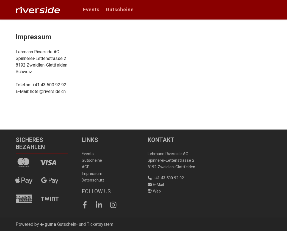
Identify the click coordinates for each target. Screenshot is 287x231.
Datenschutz (93, 180)
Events (91, 9)
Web (154, 191)
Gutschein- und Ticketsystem (76, 224)
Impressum (92, 173)
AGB (86, 166)
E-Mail (156, 184)
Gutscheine (120, 9)
